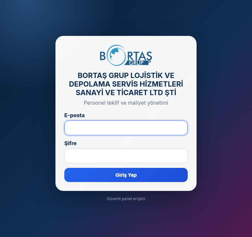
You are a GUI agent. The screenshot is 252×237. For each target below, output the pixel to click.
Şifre (70, 143)
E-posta (74, 115)
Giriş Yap (126, 175)
